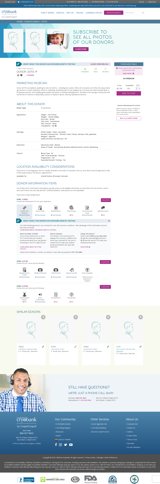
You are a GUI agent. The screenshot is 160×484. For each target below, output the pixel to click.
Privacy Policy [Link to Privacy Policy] (90, 457)
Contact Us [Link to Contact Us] (130, 428)
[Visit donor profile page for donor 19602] (31, 340)
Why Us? (70, 13)
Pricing (79, 13)
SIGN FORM (85, 247)
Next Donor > (28, 69)
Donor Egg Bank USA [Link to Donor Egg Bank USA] (99, 424)
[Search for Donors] (143, 13)
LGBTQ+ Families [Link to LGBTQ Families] (63, 439)
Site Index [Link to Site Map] (130, 443)
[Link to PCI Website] (134, 479)
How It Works (47, 13)
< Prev (19, 69)
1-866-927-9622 (105, 465)
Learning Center (94, 13)
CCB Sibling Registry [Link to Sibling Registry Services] (62, 428)
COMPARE (30, 75)
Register (152, 2)
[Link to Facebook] (56, 444)
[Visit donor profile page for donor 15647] (63, 340)
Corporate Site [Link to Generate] (132, 424)
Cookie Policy (131, 436)
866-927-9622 (77, 2)
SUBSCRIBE (105, 262)
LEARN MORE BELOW (100, 64)
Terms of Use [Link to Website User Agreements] (131, 439)
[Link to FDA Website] (91, 479)
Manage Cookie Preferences (107, 457)
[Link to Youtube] (71, 444)
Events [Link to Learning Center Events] (58, 436)
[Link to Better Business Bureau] (26, 479)
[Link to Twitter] (65, 444)
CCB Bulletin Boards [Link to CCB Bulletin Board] (63, 424)
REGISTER (105, 200)
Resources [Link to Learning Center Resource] (59, 432)
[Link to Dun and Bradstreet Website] (112, 479)
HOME (20, 21)
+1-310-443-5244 (105, 2)
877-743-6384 (77, 252)
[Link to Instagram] (60, 444)
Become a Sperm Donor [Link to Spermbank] (100, 432)
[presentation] (143, 13)
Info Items (105, 70)
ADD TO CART (128, 93)
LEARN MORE (38, 230)
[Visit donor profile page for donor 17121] (128, 340)
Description (85, 70)
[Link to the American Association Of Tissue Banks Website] (75, 479)
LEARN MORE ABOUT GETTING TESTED (30, 248)
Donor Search (114, 13)
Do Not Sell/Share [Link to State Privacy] (133, 447)
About (96, 70)
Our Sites (10, 2)
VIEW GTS (54, 247)
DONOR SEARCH (32, 21)
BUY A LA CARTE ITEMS (128, 118)
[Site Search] (134, 13)
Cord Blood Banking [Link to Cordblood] (98, 428)
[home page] (9, 14)
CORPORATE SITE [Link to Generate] (25, 2)
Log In (141, 2)
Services (60, 13)
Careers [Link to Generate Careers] (129, 432)
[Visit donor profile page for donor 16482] (96, 340)
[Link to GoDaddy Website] (52, 479)
